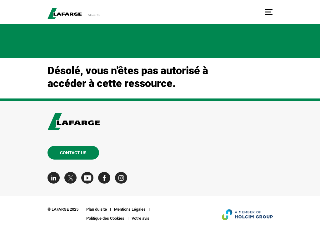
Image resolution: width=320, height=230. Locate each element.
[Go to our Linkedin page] (55, 178)
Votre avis (140, 218)
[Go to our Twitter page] (72, 178)
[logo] (65, 13)
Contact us (73, 152)
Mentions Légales (130, 209)
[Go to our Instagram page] (122, 178)
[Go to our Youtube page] (89, 178)
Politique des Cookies (105, 218)
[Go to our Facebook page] (105, 178)
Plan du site (96, 209)
